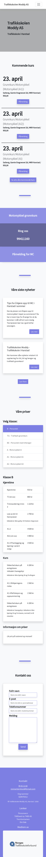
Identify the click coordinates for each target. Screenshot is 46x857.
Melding (13, 715)
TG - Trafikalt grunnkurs (17, 435)
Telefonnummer (17, 706)
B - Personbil (12, 428)
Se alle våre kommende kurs (23, 180)
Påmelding (23, 101)
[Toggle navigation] (38, 4)
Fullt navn (14, 690)
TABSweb (18, 816)
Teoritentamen (23, 819)
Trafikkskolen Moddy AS (14, 4)
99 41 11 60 (23, 786)
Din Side (23, 822)
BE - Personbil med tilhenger (19, 443)
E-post (12, 698)
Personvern (23, 813)
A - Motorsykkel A (14, 450)
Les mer (34, 331)
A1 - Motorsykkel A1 (15, 457)
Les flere (23, 381)
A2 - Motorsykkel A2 (15, 464)
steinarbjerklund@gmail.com (23, 789)
